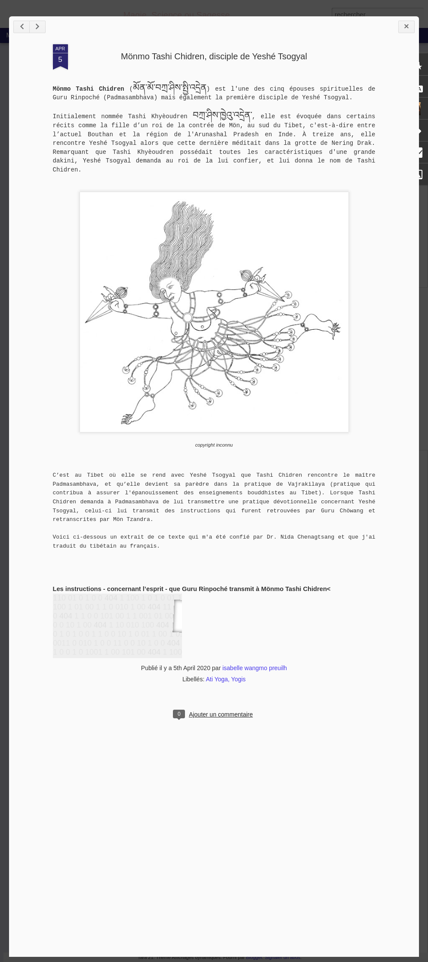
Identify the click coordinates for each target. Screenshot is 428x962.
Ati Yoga (217, 679)
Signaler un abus (282, 957)
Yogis (238, 679)
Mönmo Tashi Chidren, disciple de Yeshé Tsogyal (214, 56)
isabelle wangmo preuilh (254, 668)
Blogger (254, 957)
